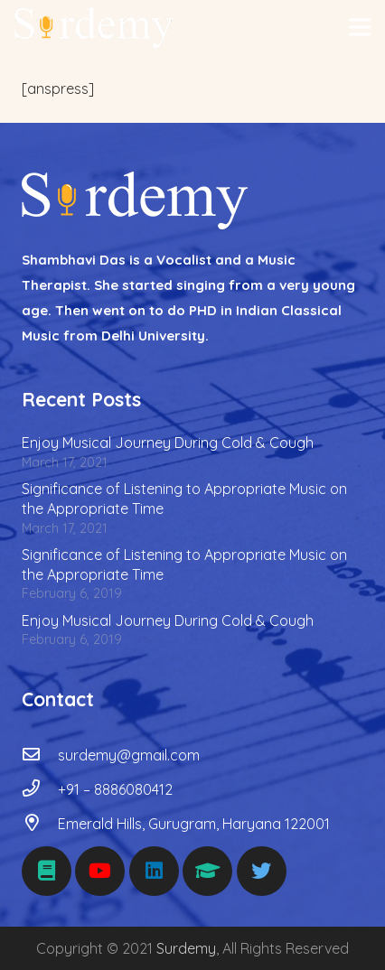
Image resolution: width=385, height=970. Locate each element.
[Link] (94, 27)
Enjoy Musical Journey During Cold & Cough (168, 443)
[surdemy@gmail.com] (40, 755)
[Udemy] (207, 871)
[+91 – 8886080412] (40, 789)
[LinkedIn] (154, 871)
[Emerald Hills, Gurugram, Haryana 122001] (40, 823)
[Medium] (46, 871)
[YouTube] (100, 871)
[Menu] (359, 27)
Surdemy (186, 948)
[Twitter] (261, 871)
